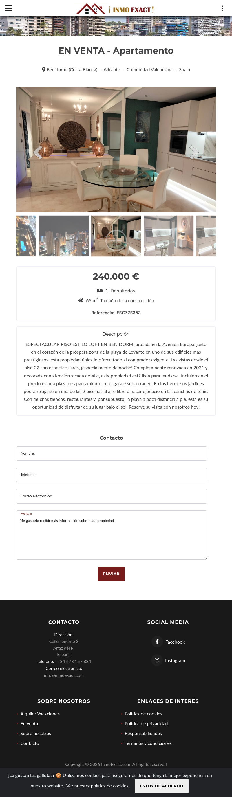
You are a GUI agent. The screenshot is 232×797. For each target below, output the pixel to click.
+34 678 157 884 (73, 661)
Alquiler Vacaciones (40, 713)
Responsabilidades (143, 733)
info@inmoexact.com (64, 675)
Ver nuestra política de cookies (97, 785)
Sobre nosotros (36, 733)
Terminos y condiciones (148, 743)
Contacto (30, 743)
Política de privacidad (146, 723)
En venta (29, 723)
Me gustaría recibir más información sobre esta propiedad (111, 535)
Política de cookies (143, 713)
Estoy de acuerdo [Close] (161, 785)
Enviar (111, 573)
